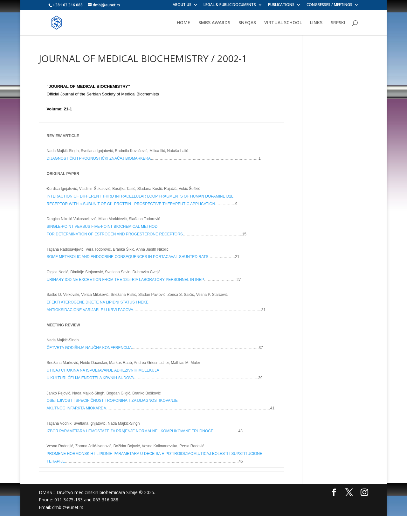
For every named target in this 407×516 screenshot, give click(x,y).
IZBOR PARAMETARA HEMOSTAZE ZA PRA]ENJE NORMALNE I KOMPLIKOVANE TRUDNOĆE (130, 431)
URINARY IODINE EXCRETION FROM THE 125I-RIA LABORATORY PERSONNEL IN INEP (125, 279)
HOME (183, 22)
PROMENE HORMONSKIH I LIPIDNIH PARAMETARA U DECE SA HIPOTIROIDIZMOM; (122, 453)
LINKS (316, 22)
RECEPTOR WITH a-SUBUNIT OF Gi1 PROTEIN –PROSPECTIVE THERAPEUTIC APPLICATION (131, 204)
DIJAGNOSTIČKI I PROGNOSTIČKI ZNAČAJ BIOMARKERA (99, 158)
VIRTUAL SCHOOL (283, 22)
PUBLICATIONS (281, 5)
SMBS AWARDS (214, 22)
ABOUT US (182, 5)
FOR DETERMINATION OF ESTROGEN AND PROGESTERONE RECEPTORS (115, 234)
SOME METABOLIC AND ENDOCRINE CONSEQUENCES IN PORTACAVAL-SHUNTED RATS (128, 257)
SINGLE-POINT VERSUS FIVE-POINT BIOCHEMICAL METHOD (102, 226)
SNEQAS (247, 22)
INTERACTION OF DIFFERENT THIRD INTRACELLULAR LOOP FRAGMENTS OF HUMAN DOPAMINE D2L (140, 196)
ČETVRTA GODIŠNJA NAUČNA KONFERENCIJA (89, 347)
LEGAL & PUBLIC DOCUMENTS (230, 5)
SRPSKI (338, 22)
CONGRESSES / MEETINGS (329, 5)
